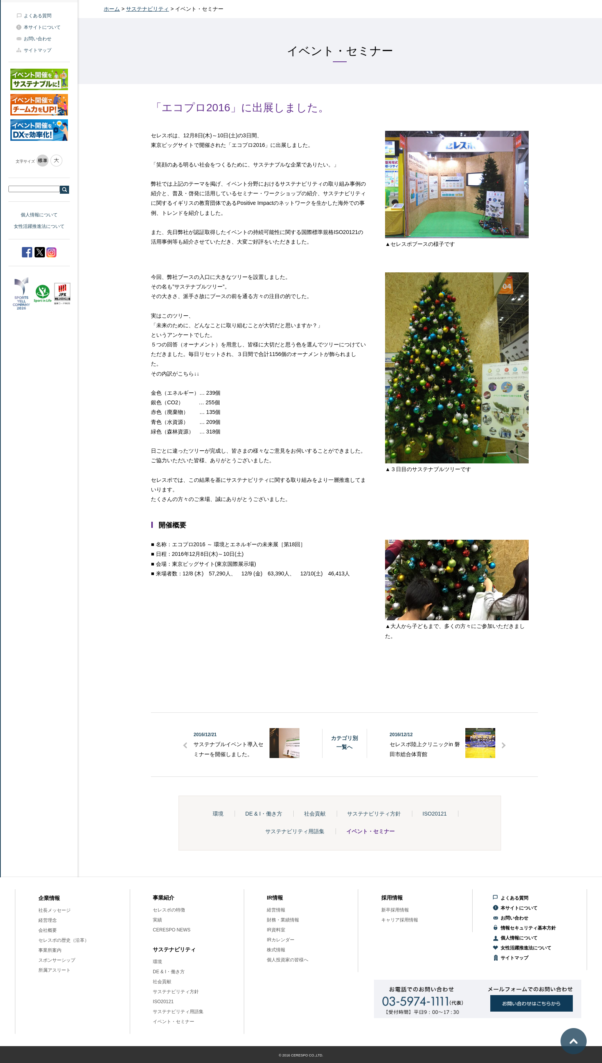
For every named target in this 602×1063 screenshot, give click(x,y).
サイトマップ (37, 50)
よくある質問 (37, 15)
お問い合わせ (37, 38)
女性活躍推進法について (39, 226)
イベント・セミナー (370, 831)
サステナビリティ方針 (374, 814)
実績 (157, 920)
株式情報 (276, 950)
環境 (218, 814)
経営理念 (47, 920)
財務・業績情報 (283, 920)
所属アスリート (54, 970)
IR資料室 (276, 930)
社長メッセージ (54, 910)
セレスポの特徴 (169, 910)
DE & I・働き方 (263, 814)
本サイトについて (42, 27)
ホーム (112, 9)
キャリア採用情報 (399, 920)
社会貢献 (315, 814)
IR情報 (275, 898)
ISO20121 (435, 814)
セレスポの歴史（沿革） (63, 940)
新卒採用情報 (395, 910)
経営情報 (276, 910)
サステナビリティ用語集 (294, 831)
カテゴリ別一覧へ (344, 742)
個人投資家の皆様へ (287, 959)
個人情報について (39, 215)
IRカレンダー (280, 940)
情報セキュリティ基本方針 (528, 928)
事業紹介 (163, 898)
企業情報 (49, 898)
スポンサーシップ (56, 960)
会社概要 (47, 930)
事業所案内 (49, 950)
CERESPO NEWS (171, 930)
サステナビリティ (147, 9)
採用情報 (392, 898)
